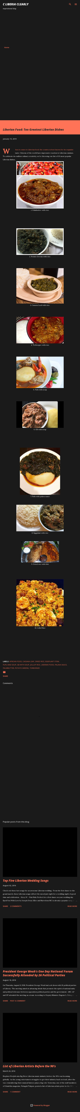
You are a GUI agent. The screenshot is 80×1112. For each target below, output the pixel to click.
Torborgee (35, 668)
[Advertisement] (40, 28)
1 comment (15, 1092)
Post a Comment (17, 1001)
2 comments (15, 906)
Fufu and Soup (9, 665)
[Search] (70, 4)
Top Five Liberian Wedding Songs (26, 880)
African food (15, 661)
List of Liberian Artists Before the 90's (29, 1066)
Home (6, 47)
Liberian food (47, 665)
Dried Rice (39, 661)
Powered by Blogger (40, 1105)
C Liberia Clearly (16, 4)
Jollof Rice (35, 665)
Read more (72, 906)
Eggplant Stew (52, 661)
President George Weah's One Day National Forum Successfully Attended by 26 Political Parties (38, 973)
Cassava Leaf (28, 661)
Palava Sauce (61, 665)
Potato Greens (22, 668)
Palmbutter (8, 668)
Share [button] (5, 676)
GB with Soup (23, 665)
